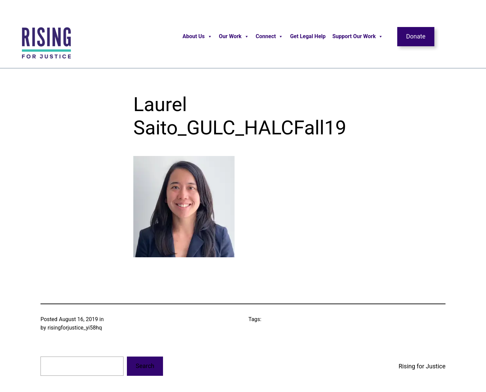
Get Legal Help (307, 36)
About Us (197, 36)
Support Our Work (357, 36)
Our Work (234, 36)
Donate (415, 36)
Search (145, 365)
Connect (270, 36)
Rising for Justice (422, 366)
